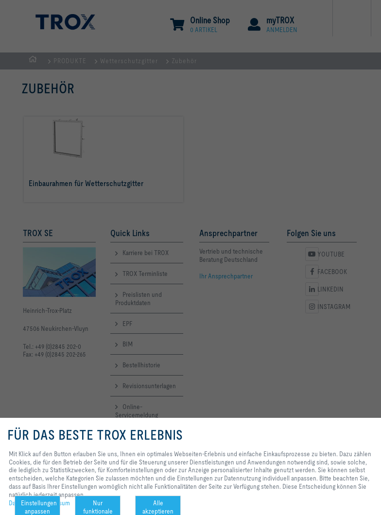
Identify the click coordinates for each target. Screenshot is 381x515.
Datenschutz (25, 503)
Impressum (55, 503)
